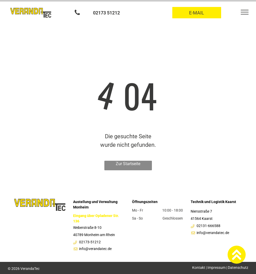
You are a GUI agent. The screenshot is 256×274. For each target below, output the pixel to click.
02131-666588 (208, 226)
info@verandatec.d (94, 249)
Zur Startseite (128, 163)
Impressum (216, 267)
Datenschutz (238, 267)
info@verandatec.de (213, 233)
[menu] (244, 12)
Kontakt (198, 267)
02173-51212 (90, 242)
